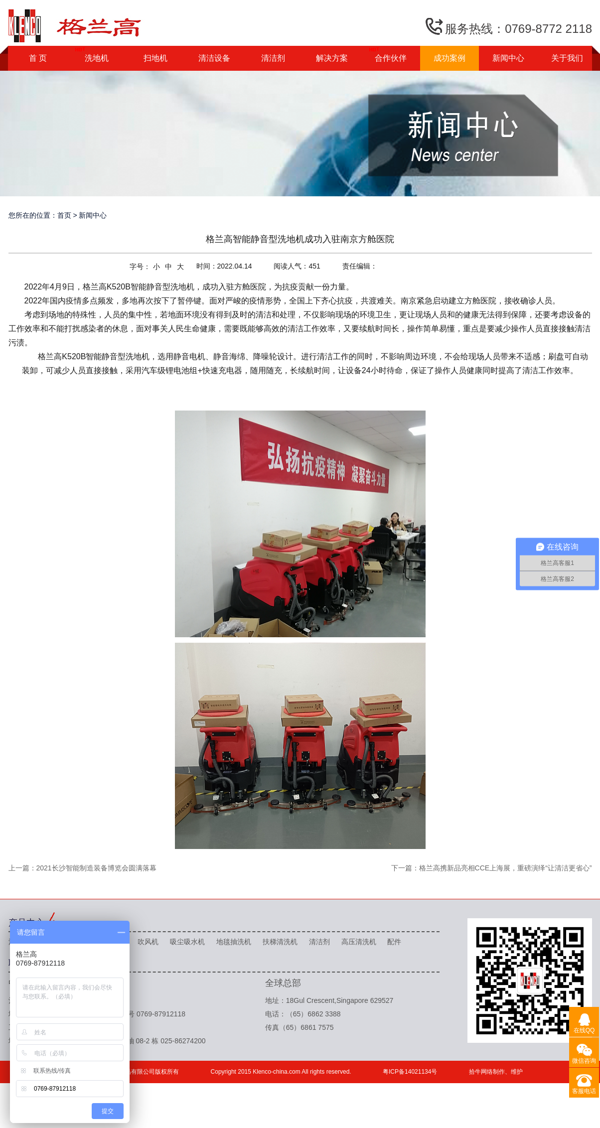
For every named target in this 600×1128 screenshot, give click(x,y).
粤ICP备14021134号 (410, 1071)
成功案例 (449, 58)
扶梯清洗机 (280, 942)
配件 (394, 942)
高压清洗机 (358, 942)
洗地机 (97, 58)
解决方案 (332, 58)
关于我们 (567, 58)
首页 (64, 215)
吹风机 (148, 942)
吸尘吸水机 (187, 942)
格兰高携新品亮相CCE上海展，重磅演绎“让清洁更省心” (505, 868)
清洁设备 (214, 58)
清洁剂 (273, 58)
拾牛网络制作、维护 (496, 1071)
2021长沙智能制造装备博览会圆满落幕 (96, 868)
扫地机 (155, 58)
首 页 (38, 58)
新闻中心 (508, 58)
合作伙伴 (391, 58)
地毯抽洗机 (233, 942)
